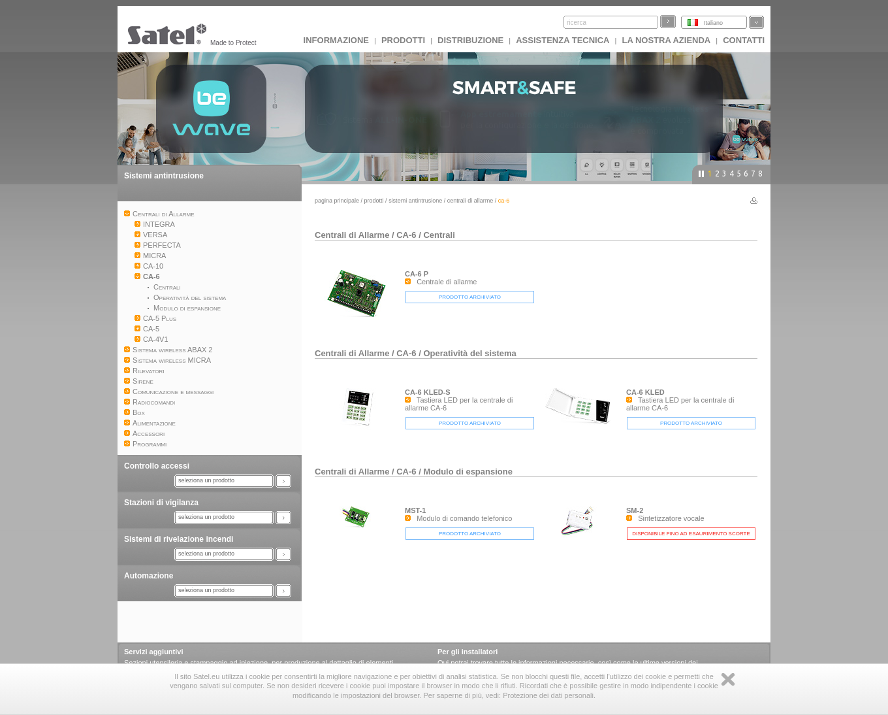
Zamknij (728, 679)
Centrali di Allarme (470, 200)
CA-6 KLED (645, 392)
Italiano (713, 23)
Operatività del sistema (469, 353)
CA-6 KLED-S (428, 392)
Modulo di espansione (468, 471)
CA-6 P (416, 274)
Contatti (744, 40)
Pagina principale (337, 200)
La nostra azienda (666, 40)
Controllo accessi (156, 466)
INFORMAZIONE (336, 40)
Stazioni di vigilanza (161, 502)
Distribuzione (470, 40)
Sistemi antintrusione (164, 175)
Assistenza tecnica (562, 40)
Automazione (148, 575)
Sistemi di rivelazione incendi (178, 539)
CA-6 (406, 235)
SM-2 (634, 510)
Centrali (438, 235)
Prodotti (403, 40)
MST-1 (415, 510)
